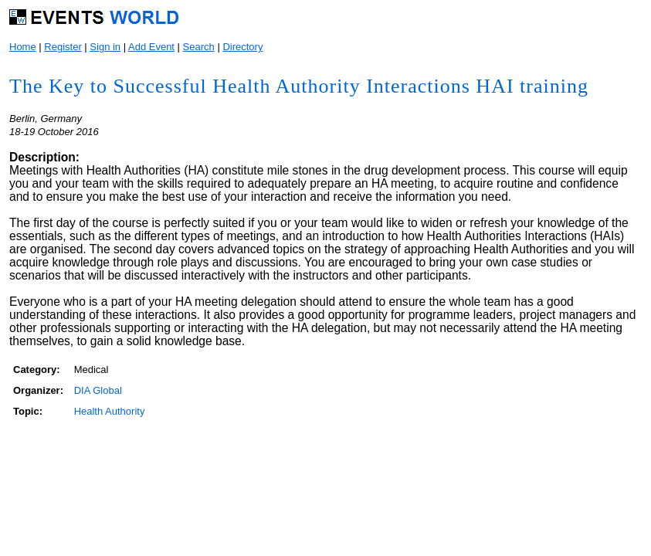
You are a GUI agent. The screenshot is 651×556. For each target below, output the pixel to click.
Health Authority (109, 411)
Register (62, 47)
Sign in (105, 47)
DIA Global (98, 390)
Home (22, 47)
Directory (242, 47)
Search (199, 47)
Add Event (151, 47)
